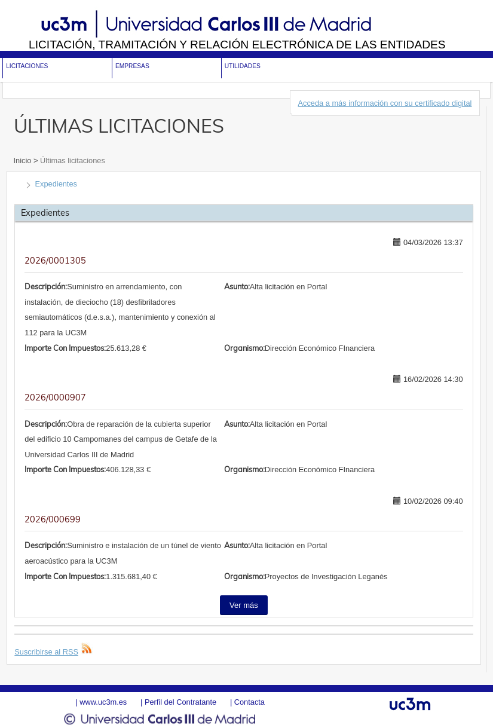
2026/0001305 (55, 260)
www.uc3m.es (103, 702)
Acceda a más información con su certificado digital (385, 103)
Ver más (243, 605)
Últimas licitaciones (71, 160)
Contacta (249, 702)
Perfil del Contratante (180, 702)
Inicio (23, 160)
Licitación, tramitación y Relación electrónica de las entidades (237, 44)
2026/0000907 (55, 397)
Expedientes (56, 183)
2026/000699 (53, 519)
